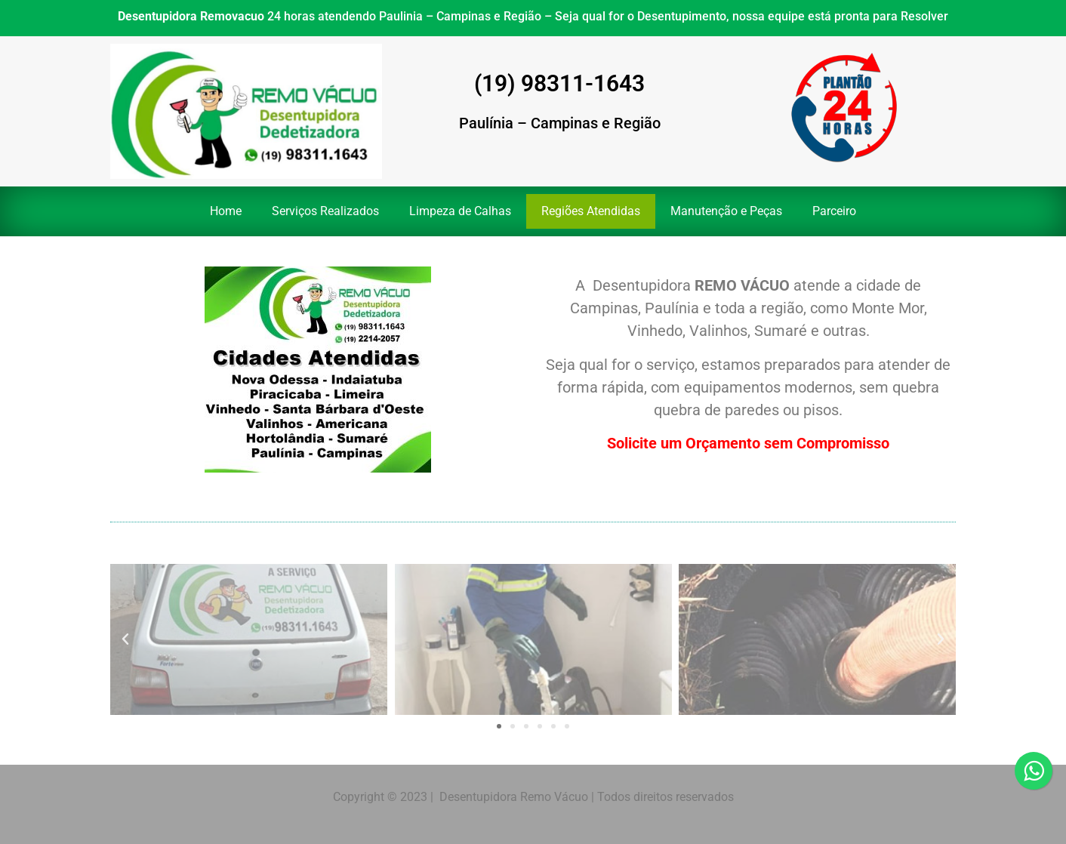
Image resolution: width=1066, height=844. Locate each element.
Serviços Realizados (325, 211)
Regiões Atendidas (590, 211)
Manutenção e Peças (726, 211)
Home (226, 211)
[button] (125, 639)
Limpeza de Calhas (460, 211)
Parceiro (834, 211)
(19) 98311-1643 (559, 83)
